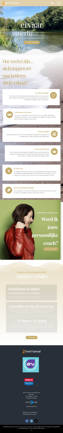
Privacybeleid (27, 414)
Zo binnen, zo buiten (32, 320)
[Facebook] (27, 421)
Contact (34, 414)
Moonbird (31, 394)
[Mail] (36, 421)
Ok (31, 430)
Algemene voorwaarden (30, 412)
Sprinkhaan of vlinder (23, 289)
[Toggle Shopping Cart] (52, 3)
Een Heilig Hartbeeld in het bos (31, 305)
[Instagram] (31, 421)
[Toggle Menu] (58, 3)
